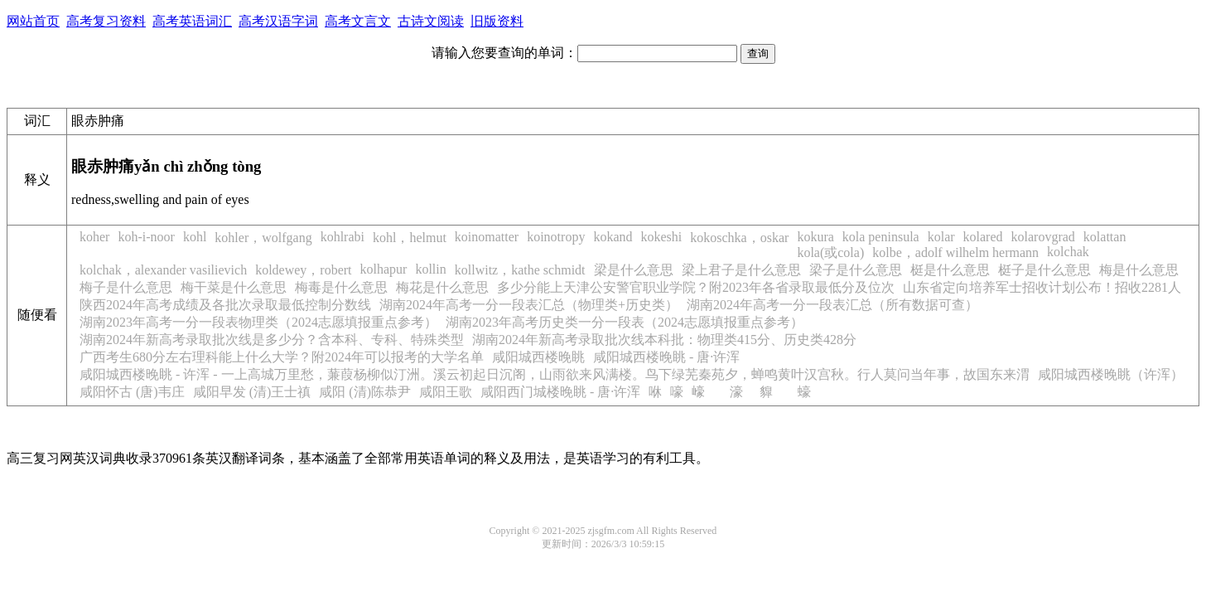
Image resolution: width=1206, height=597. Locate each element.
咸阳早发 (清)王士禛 (252, 392)
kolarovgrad (1043, 237)
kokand (612, 237)
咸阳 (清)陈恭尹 (365, 392)
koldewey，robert (303, 270)
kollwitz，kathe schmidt (520, 270)
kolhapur (384, 269)
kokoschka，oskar (739, 238)
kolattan (1104, 237)
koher (94, 237)
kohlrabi (342, 237)
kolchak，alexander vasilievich (163, 270)
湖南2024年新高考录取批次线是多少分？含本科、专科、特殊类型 (272, 339)
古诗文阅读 (431, 21)
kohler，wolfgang (263, 238)
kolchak (1068, 252)
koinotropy (556, 237)
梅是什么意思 (1139, 270)
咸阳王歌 (445, 392)
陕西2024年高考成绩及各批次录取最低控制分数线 (225, 305)
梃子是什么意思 (1044, 270)
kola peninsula (880, 237)
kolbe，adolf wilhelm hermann (955, 252)
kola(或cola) (830, 252)
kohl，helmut (409, 238)
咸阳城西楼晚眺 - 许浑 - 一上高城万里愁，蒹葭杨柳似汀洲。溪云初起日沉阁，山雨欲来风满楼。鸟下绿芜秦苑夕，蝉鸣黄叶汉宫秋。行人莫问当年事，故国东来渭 (555, 374)
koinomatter (487, 237)
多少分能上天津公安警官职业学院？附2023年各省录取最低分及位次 (696, 287)
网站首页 (33, 21)
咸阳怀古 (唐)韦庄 (132, 392)
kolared (983, 237)
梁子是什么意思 (855, 270)
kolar (941, 237)
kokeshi (662, 237)
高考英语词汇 (192, 21)
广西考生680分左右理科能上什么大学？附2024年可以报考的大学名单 (282, 357)
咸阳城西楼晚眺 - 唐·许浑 (666, 357)
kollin (430, 269)
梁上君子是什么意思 (741, 270)
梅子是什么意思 (126, 287)
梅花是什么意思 (442, 287)
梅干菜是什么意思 (234, 287)
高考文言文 (358, 21)
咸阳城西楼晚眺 (538, 357)
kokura (815, 237)
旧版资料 (496, 21)
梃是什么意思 (950, 270)
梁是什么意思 (633, 270)
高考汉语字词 (278, 21)
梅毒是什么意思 (341, 287)
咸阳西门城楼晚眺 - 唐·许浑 (560, 392)
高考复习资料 (106, 21)
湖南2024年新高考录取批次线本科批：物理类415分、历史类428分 (664, 339)
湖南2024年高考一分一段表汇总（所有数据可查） (832, 305)
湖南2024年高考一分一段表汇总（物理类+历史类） (528, 305)
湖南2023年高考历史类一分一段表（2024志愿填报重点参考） (624, 322)
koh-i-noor (146, 237)
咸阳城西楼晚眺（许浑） (1111, 374)
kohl (194, 237)
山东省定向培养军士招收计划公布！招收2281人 (1042, 287)
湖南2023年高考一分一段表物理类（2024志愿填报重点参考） (258, 322)
